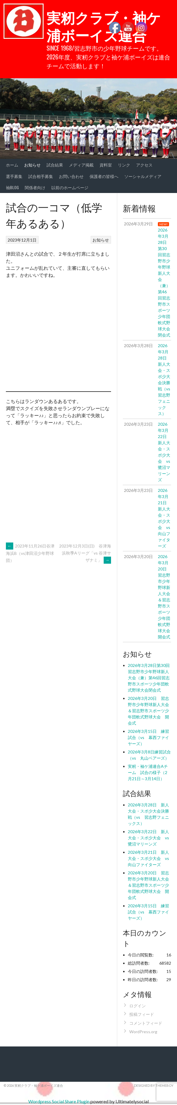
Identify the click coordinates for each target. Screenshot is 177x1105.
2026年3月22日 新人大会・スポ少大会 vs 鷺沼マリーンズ (150, 837)
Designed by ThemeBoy (153, 1085)
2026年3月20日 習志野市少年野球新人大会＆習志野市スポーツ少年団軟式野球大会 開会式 (148, 710)
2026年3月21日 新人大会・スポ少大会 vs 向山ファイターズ (150, 858)
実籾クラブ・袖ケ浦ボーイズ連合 (104, 25)
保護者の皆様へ (104, 176)
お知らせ (32, 165)
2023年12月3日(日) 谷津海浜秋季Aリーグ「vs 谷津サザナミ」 (85, 553)
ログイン (137, 1005)
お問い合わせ (71, 176)
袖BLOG (12, 187)
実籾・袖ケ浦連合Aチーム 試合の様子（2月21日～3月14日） (148, 772)
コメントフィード (145, 1023)
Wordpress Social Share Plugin (59, 1101)
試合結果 (55, 165)
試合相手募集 (40, 176)
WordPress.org (143, 1031)
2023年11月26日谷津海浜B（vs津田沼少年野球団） (30, 553)
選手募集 (14, 176)
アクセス (144, 165)
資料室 (106, 165)
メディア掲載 (81, 165)
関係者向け (35, 187)
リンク (124, 165)
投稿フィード (141, 1014)
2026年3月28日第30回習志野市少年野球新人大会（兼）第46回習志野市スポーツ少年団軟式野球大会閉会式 (149, 678)
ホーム (12, 165)
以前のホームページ (69, 187)
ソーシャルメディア (142, 176)
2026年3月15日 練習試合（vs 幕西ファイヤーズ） (148, 737)
